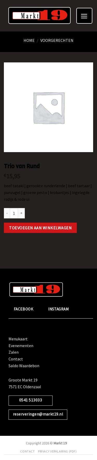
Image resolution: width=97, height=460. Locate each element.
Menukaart (18, 338)
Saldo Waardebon (24, 365)
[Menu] (84, 16)
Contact (16, 358)
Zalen (14, 352)
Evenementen (21, 345)
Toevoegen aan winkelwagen (40, 227)
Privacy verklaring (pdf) (57, 451)
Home (29, 40)
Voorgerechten (56, 40)
